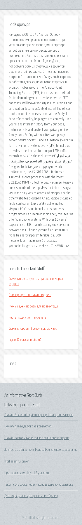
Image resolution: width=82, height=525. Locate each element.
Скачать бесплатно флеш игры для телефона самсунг (38, 415)
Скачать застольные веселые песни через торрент (36, 438)
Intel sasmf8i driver (16, 461)
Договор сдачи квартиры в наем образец (31, 496)
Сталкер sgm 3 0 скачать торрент (30, 295)
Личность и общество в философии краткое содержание (40, 449)
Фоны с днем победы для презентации (34, 306)
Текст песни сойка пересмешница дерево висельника (38, 484)
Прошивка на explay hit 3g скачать (26, 472)
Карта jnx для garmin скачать (27, 317)
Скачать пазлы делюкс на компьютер (28, 426)
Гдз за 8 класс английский (25, 339)
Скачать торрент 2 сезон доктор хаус (33, 328)
